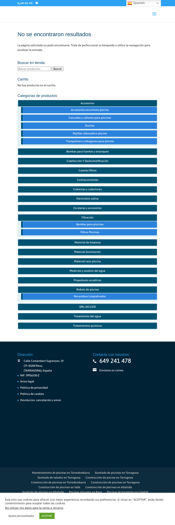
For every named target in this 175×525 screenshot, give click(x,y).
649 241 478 (115, 360)
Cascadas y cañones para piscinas (90, 117)
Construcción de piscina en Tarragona (109, 477)
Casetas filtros (88, 170)
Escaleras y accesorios (87, 208)
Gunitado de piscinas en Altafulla (43, 492)
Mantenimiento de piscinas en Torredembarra (61, 472)
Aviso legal (27, 381)
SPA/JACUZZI (87, 306)
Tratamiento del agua (87, 316)
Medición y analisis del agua (87, 270)
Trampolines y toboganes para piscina (90, 141)
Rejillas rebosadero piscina (90, 133)
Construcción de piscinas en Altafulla (108, 487)
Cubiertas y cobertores (87, 189)
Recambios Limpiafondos (90, 296)
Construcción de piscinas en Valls (59, 487)
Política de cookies (32, 393)
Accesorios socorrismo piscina (90, 109)
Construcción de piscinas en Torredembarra (58, 482)
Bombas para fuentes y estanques (87, 151)
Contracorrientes (87, 179)
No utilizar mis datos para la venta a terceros (34, 508)
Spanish (136, 3)
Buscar (57, 68)
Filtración (87, 217)
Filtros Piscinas (89, 232)
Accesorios (87, 103)
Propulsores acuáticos (87, 280)
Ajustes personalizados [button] (21, 515)
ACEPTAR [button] (47, 515)
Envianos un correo (111, 370)
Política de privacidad (34, 387)
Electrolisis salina (87, 198)
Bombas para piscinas (90, 224)
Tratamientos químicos (87, 325)
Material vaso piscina (87, 261)
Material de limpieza (87, 242)
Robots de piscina (87, 289)
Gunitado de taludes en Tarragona (59, 477)
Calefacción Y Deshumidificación (87, 161)
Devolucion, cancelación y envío (40, 400)
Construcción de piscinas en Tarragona (115, 482)
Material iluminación (87, 251)
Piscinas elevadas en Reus (85, 492)
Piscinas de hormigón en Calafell (127, 492)
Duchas (90, 125)
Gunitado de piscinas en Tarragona (117, 472)
